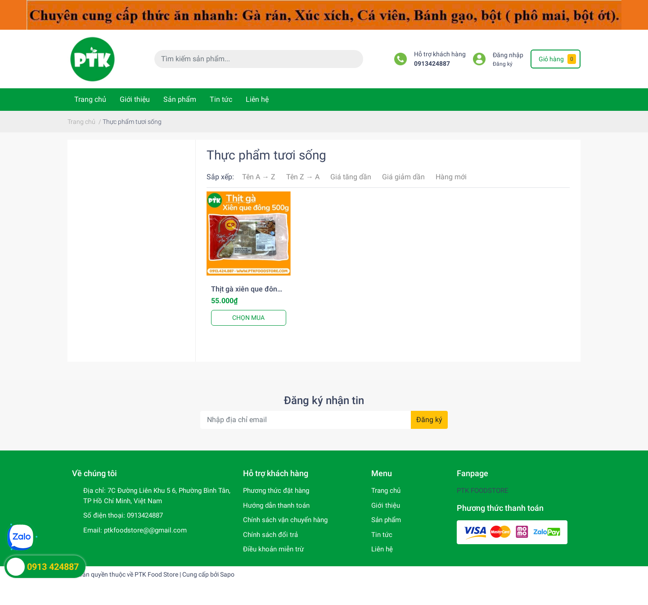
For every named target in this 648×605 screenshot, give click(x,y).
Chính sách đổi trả (270, 535)
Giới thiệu (135, 99)
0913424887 (432, 64)
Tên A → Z (258, 177)
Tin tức (221, 99)
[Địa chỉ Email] (324, 420)
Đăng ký (503, 64)
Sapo (227, 574)
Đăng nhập (508, 55)
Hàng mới (451, 177)
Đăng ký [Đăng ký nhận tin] (429, 419)
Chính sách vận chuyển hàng (285, 520)
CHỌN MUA (248, 317)
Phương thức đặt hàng (276, 491)
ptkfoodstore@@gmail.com (145, 530)
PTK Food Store (156, 574)
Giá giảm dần (403, 177)
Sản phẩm (179, 99)
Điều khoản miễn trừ (273, 549)
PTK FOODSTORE (482, 491)
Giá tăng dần (350, 177)
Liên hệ (257, 99)
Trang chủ (90, 99)
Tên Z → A (303, 177)
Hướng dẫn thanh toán (276, 505)
